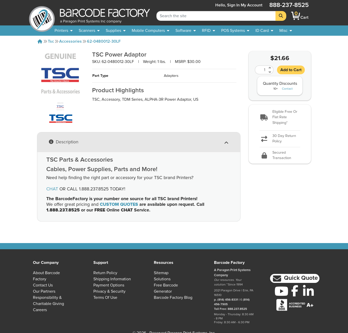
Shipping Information (112, 279)
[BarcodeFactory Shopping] (295, 16)
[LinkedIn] (308, 291)
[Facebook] (295, 290)
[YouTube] (281, 291)
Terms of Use (105, 297)
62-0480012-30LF (104, 41)
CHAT (52, 189)
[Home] (40, 41)
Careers (40, 310)
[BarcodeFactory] (42, 15)
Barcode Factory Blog (173, 297)
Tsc (51, 41)
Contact (287, 88)
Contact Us (43, 285)
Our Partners (44, 291)
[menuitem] (63, 30)
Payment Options (108, 285)
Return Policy (105, 273)
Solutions (162, 279)
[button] (280, 117)
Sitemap (161, 273)
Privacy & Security (109, 291)
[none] (285, 30)
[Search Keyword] (216, 16)
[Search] (280, 16)
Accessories (70, 41)
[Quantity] (261, 70)
